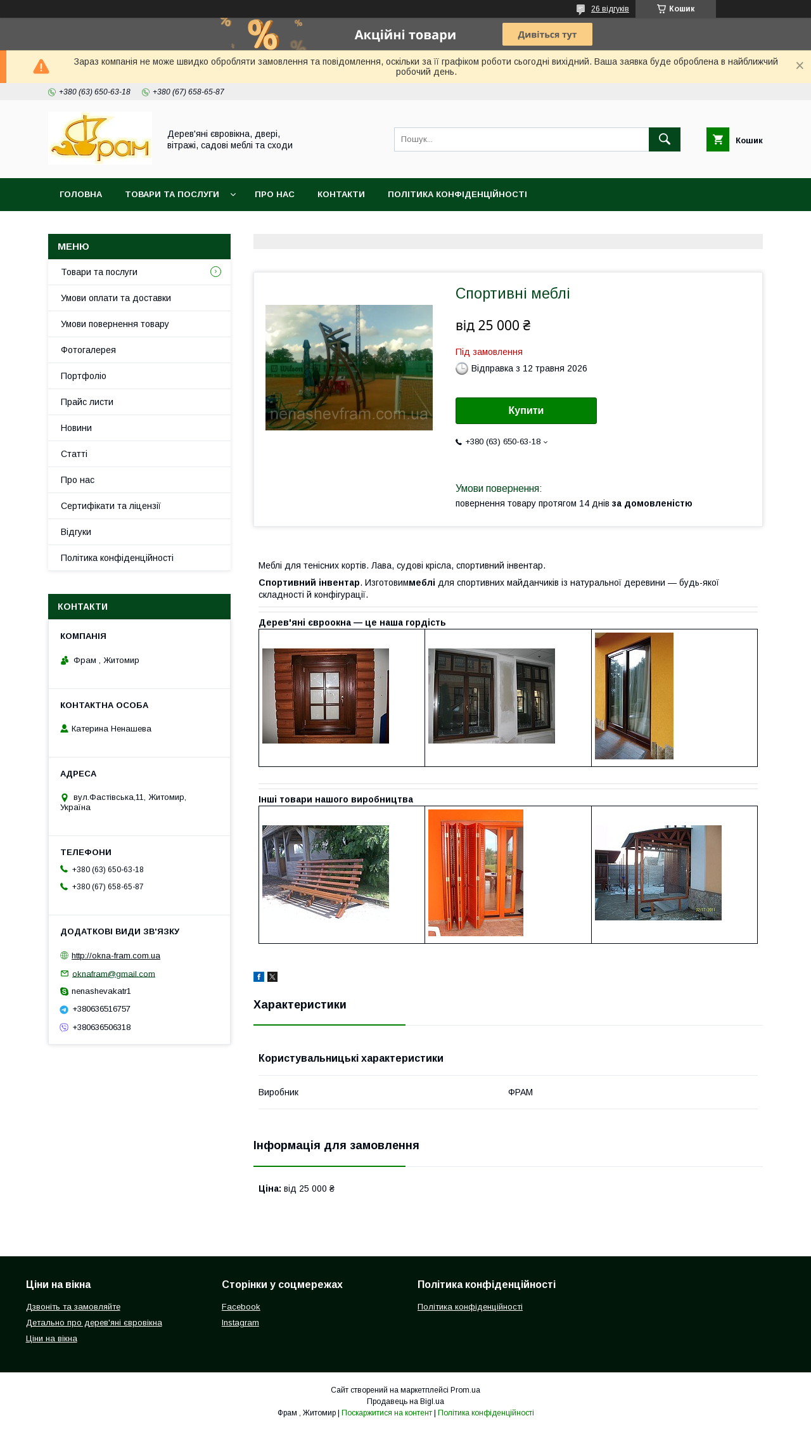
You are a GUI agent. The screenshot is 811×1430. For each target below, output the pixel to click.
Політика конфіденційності (457, 194)
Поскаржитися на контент (387, 1412)
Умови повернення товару (115, 324)
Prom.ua (465, 1390)
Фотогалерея (88, 350)
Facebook (241, 1306)
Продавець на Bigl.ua (405, 1401)
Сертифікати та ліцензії (111, 506)
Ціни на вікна (51, 1338)
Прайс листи (87, 402)
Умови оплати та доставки (116, 298)
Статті (74, 454)
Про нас (275, 194)
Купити (526, 410)
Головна (81, 194)
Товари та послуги (172, 194)
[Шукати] (664, 139)
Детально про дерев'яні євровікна (94, 1322)
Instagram (240, 1322)
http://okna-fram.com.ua (116, 955)
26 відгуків (610, 8)
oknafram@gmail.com (113, 973)
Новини (76, 428)
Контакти (341, 194)
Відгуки (76, 532)
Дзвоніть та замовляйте (73, 1306)
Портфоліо (83, 376)
